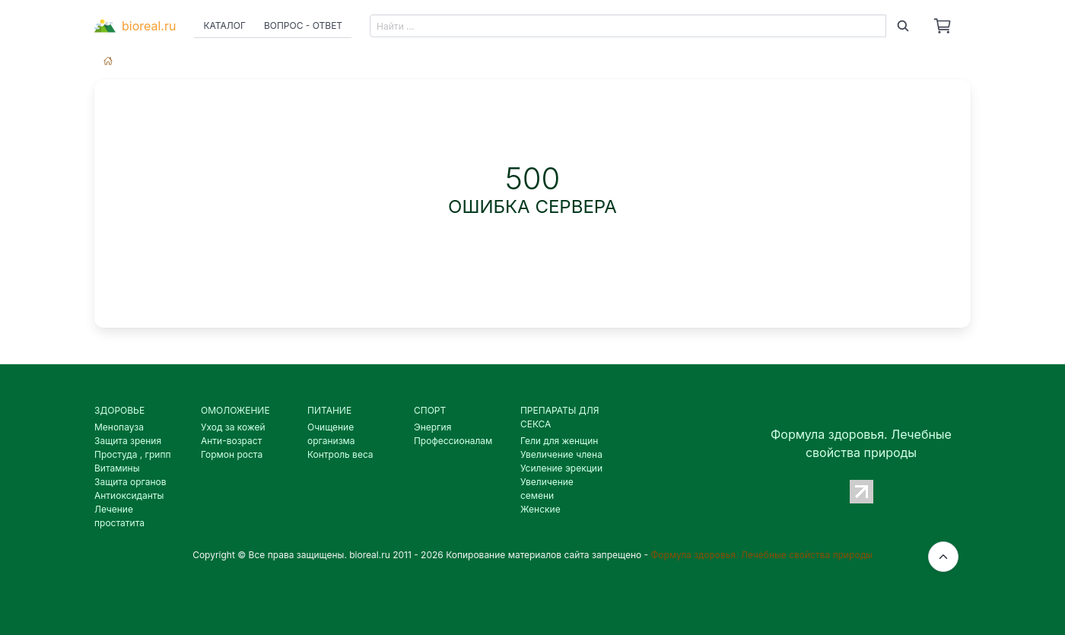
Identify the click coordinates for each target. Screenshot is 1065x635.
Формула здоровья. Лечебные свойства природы (761, 554)
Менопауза (119, 427)
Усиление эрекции (561, 468)
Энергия (432, 427)
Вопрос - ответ (303, 25)
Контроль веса (340, 454)
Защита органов (130, 481)
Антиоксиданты (129, 495)
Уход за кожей (233, 427)
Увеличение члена (561, 454)
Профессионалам (453, 440)
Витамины (117, 468)
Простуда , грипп (132, 454)
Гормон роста (231, 454)
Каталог (224, 25)
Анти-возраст (231, 440)
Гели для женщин (559, 440)
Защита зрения (127, 440)
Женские (540, 509)
